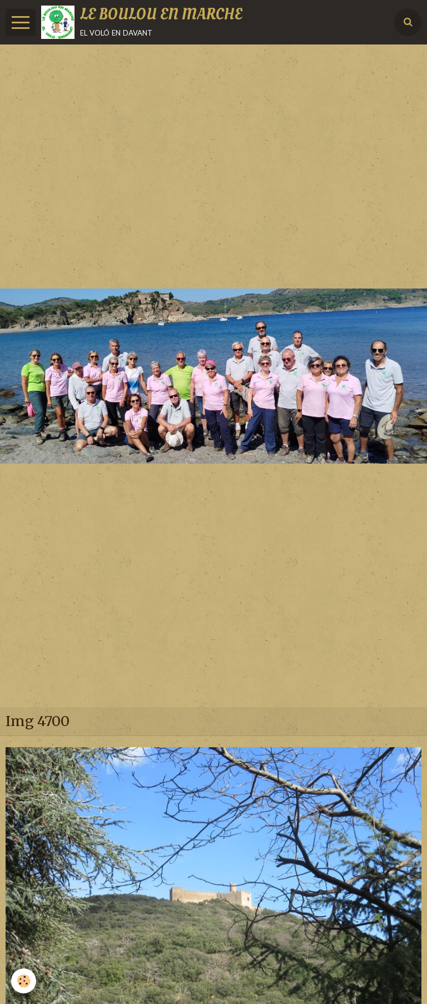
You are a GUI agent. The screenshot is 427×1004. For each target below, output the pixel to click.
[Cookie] (23, 980)
